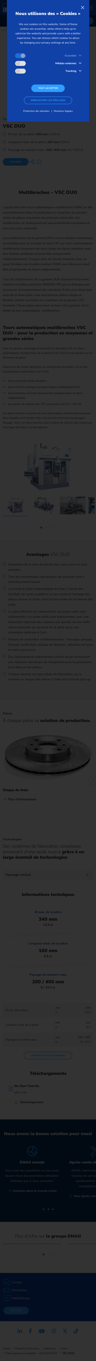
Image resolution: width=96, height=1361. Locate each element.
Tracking (70, 71)
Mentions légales (63, 111)
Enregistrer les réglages (48, 100)
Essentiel (70, 56)
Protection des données (36, 111)
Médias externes (65, 63)
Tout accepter (48, 88)
